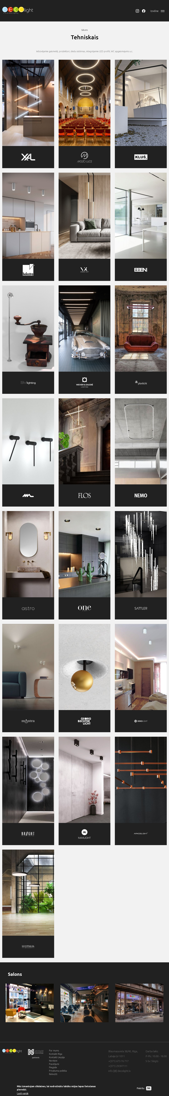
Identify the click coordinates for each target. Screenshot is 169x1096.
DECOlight (139, 11)
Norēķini (53, 1060)
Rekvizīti (53, 1074)
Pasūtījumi (54, 1064)
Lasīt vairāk (22, 1093)
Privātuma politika (58, 1070)
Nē (148, 1088)
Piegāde (53, 1067)
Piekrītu (140, 1088)
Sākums (84, 30)
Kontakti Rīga (55, 1054)
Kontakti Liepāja (57, 1057)
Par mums (54, 1050)
